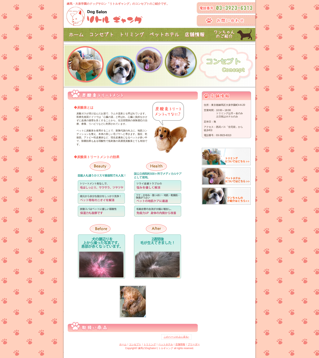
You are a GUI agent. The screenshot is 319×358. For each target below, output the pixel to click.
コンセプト (135, 344)
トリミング (150, 344)
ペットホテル (165, 344)
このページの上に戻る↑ (176, 336)
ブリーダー (194, 344)
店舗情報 (180, 344)
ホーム (123, 344)
